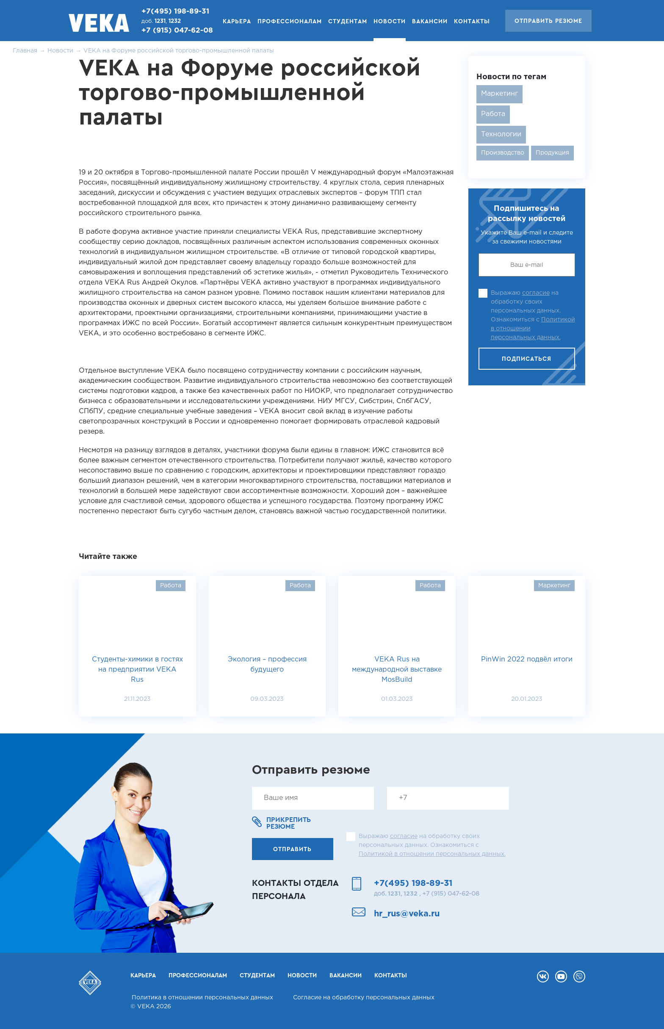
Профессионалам (289, 21)
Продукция (552, 152)
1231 (160, 21)
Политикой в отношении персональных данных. (432, 854)
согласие (536, 293)
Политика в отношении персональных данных (202, 997)
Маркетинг (499, 94)
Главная (25, 50)
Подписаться (526, 359)
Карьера (237, 21)
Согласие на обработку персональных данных (363, 997)
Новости (390, 21)
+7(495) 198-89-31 (175, 11)
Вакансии (430, 21)
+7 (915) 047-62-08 (177, 31)
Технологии (501, 134)
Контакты (472, 21)
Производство (502, 152)
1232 (175, 21)
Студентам (347, 21)
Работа (493, 114)
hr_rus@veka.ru (407, 914)
